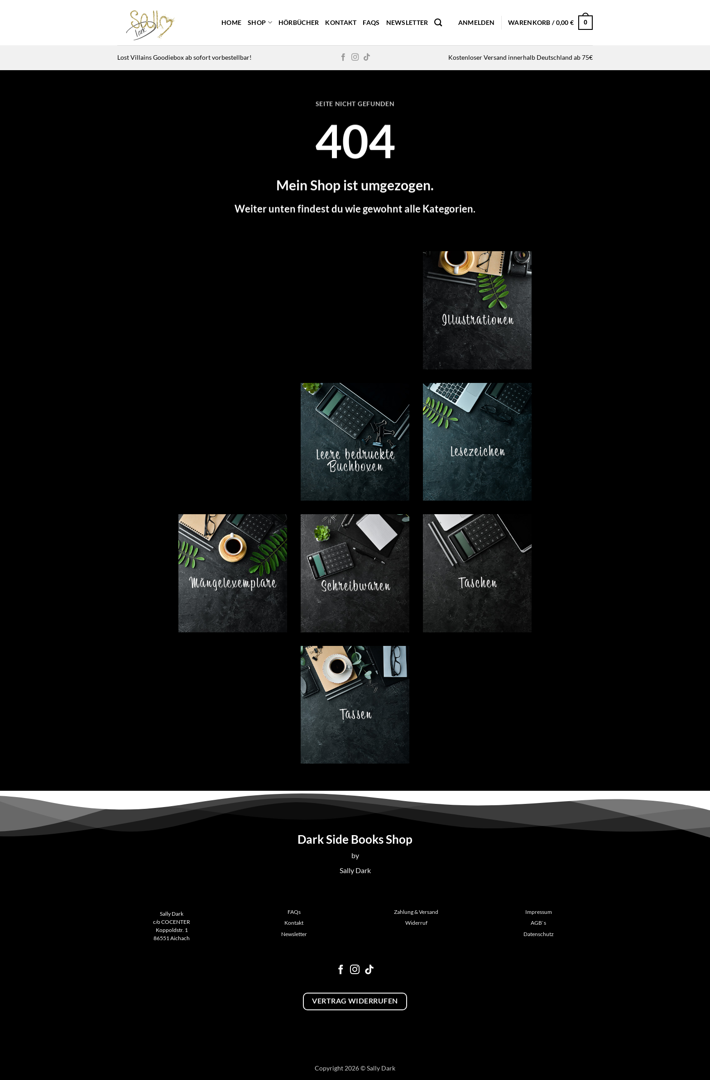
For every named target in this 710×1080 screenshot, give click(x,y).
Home (231, 22)
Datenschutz (538, 934)
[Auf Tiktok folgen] (366, 57)
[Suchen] (438, 23)
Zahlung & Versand (416, 911)
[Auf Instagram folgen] (355, 57)
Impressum (538, 911)
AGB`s (538, 922)
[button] (476, 22)
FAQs (371, 22)
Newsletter (407, 22)
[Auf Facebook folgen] (343, 57)
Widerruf (416, 922)
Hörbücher (298, 22)
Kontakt (340, 22)
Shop (260, 22)
